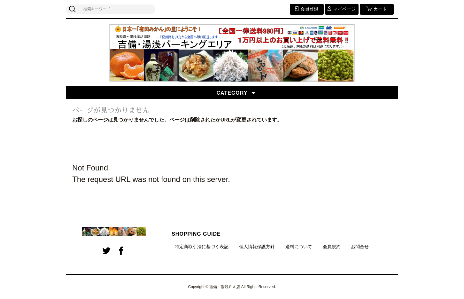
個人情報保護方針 (257, 246)
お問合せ (360, 246)
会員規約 (332, 246)
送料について (298, 246)
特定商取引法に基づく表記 (201, 246)
